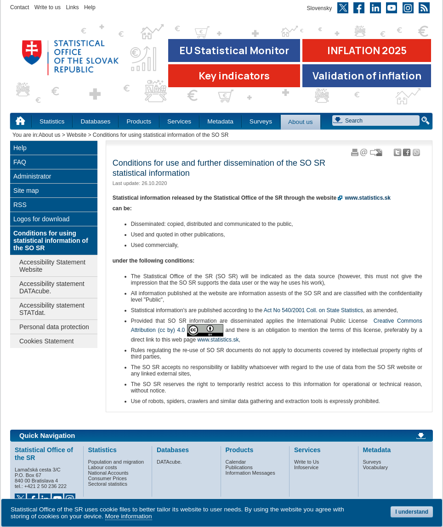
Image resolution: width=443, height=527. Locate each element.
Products (138, 121)
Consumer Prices (107, 478)
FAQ (19, 162)
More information (128, 516)
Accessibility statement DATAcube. (52, 287)
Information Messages (250, 473)
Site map (26, 190)
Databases (95, 121)
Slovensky (319, 8)
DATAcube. (169, 462)
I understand (411, 512)
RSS (20, 204)
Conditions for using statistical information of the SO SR (50, 241)
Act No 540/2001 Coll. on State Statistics (313, 310)
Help (90, 7)
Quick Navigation (47, 435)
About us (300, 121)
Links (72, 7)
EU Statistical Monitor (234, 50)
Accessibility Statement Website (52, 265)
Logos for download (41, 219)
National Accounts (108, 473)
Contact (19, 7)
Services (179, 121)
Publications (239, 467)
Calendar (236, 462)
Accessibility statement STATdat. (52, 309)
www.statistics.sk (218, 339)
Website (76, 135)
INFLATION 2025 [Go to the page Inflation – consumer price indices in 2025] (367, 50)
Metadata (220, 121)
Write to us (47, 7)
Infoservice (306, 467)
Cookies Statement (46, 341)
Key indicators (234, 76)
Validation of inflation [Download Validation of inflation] (366, 76)
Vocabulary (375, 467)
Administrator (32, 176)
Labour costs (102, 467)
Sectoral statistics (108, 484)
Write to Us (306, 462)
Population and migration (116, 462)
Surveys (261, 121)
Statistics (52, 121)
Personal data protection (54, 327)
